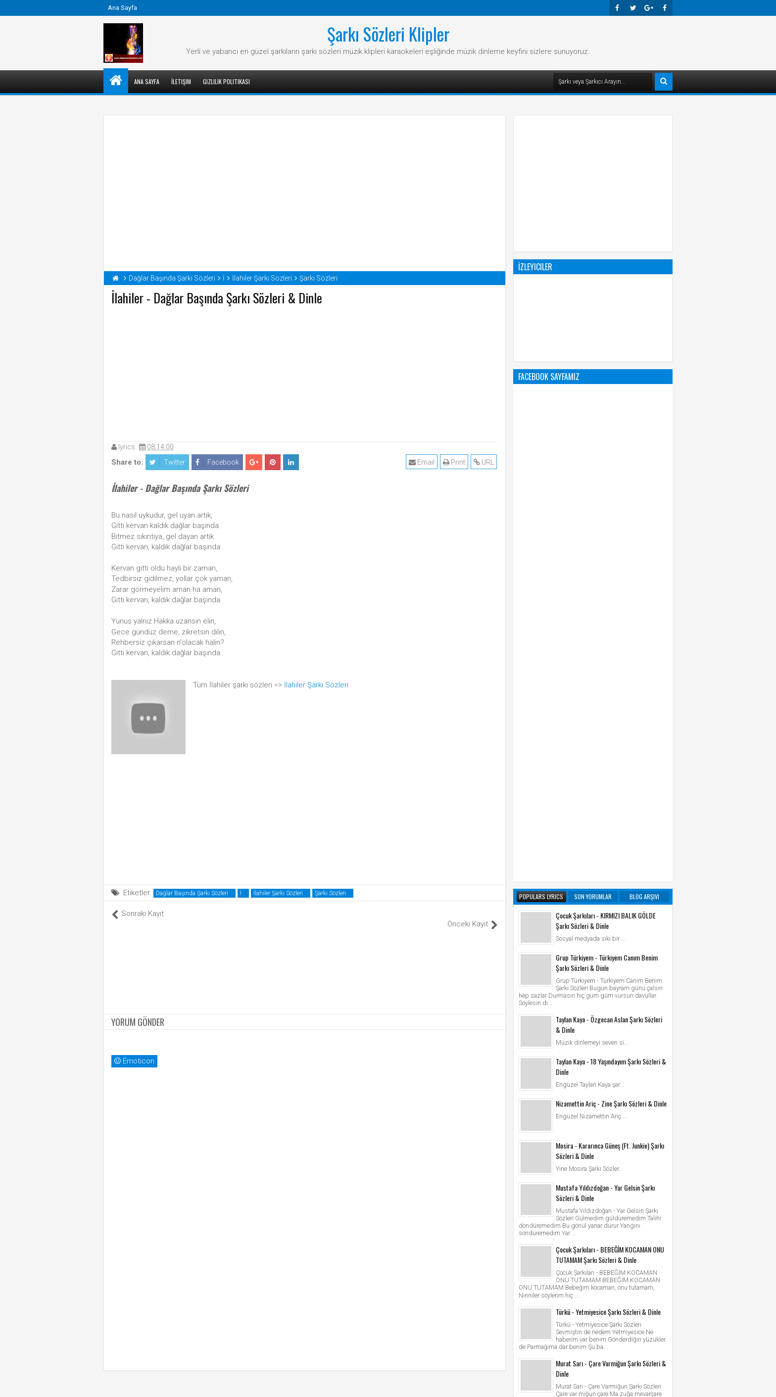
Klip (527, 1230)
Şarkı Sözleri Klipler (388, 34)
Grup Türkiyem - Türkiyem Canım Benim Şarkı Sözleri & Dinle (607, 564)
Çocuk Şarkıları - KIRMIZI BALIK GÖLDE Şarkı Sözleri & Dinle (606, 522)
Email (423, 462)
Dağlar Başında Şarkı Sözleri (192, 893)
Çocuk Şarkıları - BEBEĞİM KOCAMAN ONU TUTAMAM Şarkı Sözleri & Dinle (610, 856)
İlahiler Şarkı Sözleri (316, 684)
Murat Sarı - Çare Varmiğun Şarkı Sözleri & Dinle (611, 970)
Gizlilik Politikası (226, 81)
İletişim (181, 81)
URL (485, 462)
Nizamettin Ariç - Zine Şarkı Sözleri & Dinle (611, 705)
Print (455, 462)
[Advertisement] (305, 371)
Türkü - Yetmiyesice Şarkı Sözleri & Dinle (608, 913)
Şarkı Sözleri (330, 893)
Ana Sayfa (122, 7)
